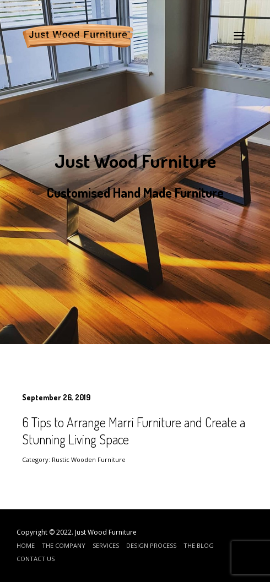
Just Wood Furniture (106, 532)
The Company (63, 545)
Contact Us (36, 558)
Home (26, 545)
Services (106, 545)
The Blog (198, 545)
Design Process (151, 545)
